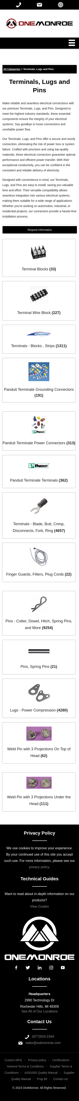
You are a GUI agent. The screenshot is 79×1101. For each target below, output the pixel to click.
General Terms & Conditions (25, 1066)
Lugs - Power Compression (33, 710)
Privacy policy (37, 1060)
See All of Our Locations (39, 1011)
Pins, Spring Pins (34, 667)
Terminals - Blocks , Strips (33, 346)
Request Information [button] (40, 229)
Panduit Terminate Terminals (34, 480)
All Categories (11, 69)
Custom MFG (13, 1060)
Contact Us (60, 1079)
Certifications (60, 1060)
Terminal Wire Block (34, 313)
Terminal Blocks (35, 269)
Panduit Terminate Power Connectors (34, 443)
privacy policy (39, 867)
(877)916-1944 (43, 1036)
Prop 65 (42, 1079)
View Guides (39, 906)
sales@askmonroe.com (43, 1043)
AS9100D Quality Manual (41, 1072)
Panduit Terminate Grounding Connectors (39, 389)
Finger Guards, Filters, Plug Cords (35, 574)
